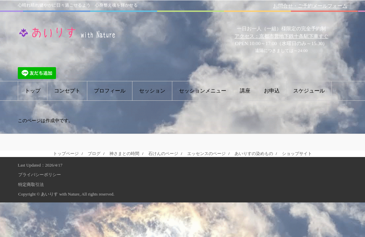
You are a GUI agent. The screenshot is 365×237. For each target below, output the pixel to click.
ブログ (94, 153)
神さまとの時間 (124, 153)
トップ (33, 90)
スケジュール (309, 90)
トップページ (66, 153)
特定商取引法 (31, 184)
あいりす (67, 32)
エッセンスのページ (206, 153)
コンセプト (67, 90)
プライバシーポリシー (39, 174)
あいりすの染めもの (254, 153)
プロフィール (110, 90)
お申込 (272, 90)
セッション (152, 90)
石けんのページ (163, 153)
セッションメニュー (202, 90)
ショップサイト (297, 153)
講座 (245, 90)
